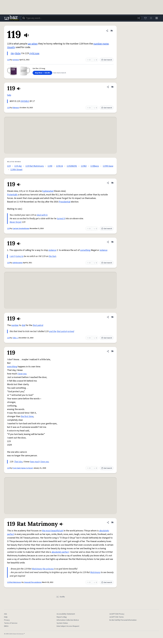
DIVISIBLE (25, 101)
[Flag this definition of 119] (112, 31)
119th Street (16, 169)
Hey (13, 53)
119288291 (72, 166)
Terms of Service (10, 623)
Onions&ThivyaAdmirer (33, 582)
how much (35, 461)
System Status (62, 623)
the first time (27, 416)
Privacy (7, 620)
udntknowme (17, 262)
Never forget (15, 222)
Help (6, 617)
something (85, 250)
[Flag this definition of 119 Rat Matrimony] (112, 522)
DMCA (6, 626)
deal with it (42, 215)
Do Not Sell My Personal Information (123, 620)
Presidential (64, 201)
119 (8, 59)
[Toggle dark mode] (151, 18)
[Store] (145, 18)
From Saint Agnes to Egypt (22, 468)
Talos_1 (15, 338)
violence (52, 250)
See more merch (59, 73)
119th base (108, 166)
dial (23, 325)
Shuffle (60, 597)
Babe (18, 53)
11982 (84, 166)
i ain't (12, 256)
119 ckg (18, 166)
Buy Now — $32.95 (42, 73)
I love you (21, 373)
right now (34, 53)
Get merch (106, 60)
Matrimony (37, 568)
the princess (48, 568)
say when (33, 43)
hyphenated (47, 191)
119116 (59, 166)
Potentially (12, 194)
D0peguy (15, 107)
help (9, 95)
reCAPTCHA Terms (116, 617)
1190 (50, 166)
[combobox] (81, 18)
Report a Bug (62, 617)
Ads (5, 614)
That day (18, 461)
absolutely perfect (60, 552)
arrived (70, 331)
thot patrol (38, 325)
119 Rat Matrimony (34, 166)
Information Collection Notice (68, 620)
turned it (61, 218)
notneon (15, 59)
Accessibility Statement (66, 614)
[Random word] (138, 18)
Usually (11, 47)
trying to (19, 256)
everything (12, 366)
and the (52, 331)
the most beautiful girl (52, 530)
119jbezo (94, 166)
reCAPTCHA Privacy (116, 614)
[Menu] (156, 18)
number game (101, 43)
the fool (52, 256)
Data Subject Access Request (68, 626)
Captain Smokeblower (20, 228)
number (15, 325)
